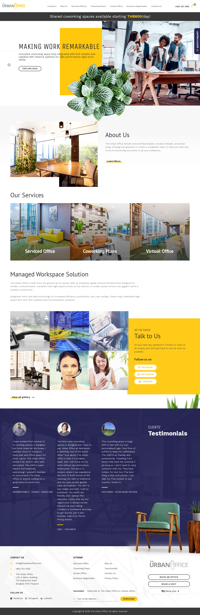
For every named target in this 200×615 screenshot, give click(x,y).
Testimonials (111, 568)
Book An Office (169, 577)
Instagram (33, 598)
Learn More (113, 161)
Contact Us (110, 573)
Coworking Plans (81, 568)
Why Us (108, 563)
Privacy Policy (111, 578)
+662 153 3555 (182, 6)
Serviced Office (81, 563)
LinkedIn (48, 598)
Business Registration (84, 578)
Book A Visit (169, 584)
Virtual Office (79, 573)
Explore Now (30, 68)
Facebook (18, 598)
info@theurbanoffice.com (28, 563)
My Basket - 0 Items (192, 5)
